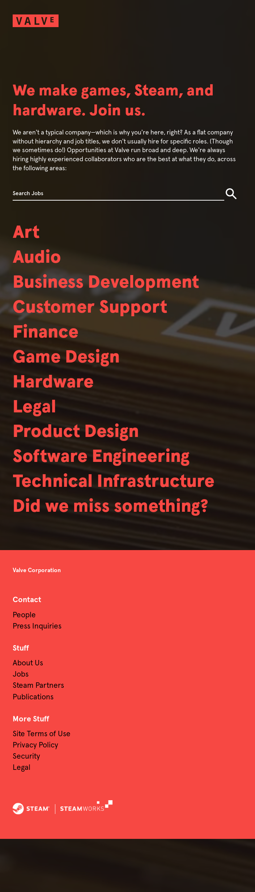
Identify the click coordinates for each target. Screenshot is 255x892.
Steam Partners (38, 738)
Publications (33, 750)
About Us (28, 716)
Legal (38, 427)
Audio (40, 262)
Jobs (21, 727)
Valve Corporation (37, 623)
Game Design (75, 372)
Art (28, 234)
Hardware (59, 400)
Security (26, 809)
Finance (51, 345)
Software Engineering (115, 483)
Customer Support (101, 317)
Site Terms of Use (42, 786)
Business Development (120, 289)
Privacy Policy (35, 798)
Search (231, 193)
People (24, 668)
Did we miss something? (125, 558)
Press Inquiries (37, 679)
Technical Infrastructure (80, 520)
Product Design (85, 455)
